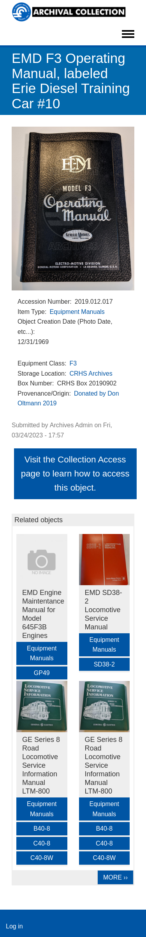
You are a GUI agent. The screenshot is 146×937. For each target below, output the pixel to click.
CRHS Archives (90, 373)
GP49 (42, 673)
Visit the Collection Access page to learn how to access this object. (75, 474)
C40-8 (41, 843)
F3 (73, 363)
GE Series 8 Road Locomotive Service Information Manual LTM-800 (41, 765)
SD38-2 (104, 664)
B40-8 (41, 828)
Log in (14, 926)
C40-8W (41, 858)
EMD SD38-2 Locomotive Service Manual (103, 610)
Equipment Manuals (76, 311)
